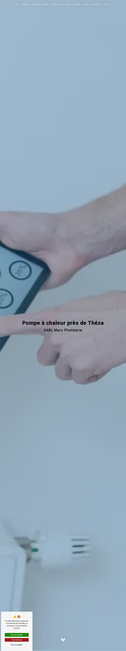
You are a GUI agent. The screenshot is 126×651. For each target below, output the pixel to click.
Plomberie (25, 4)
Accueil (17, 4)
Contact (106, 4)
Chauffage (45, 4)
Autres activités (96, 4)
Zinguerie (86, 4)
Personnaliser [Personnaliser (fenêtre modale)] (17, 644)
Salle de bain (66, 4)
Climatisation (35, 4)
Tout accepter (17, 634)
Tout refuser (16, 640)
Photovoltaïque (55, 4)
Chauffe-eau (77, 4)
